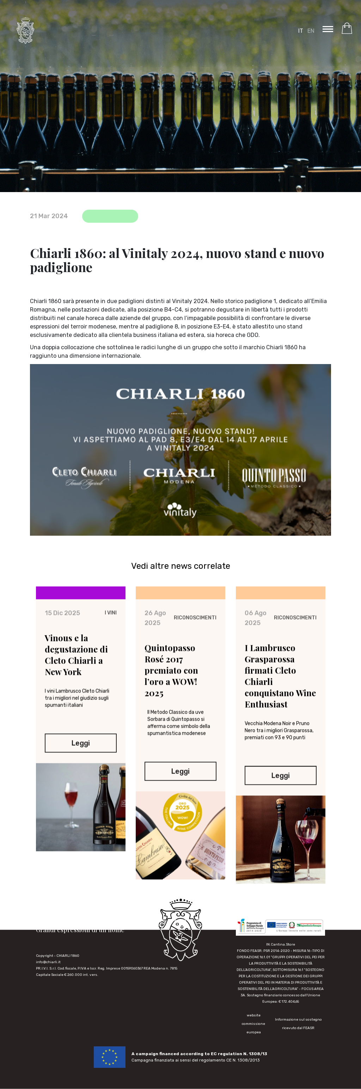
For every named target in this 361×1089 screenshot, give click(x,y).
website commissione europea (253, 1023)
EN (310, 30)
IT (300, 30)
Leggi (80, 746)
